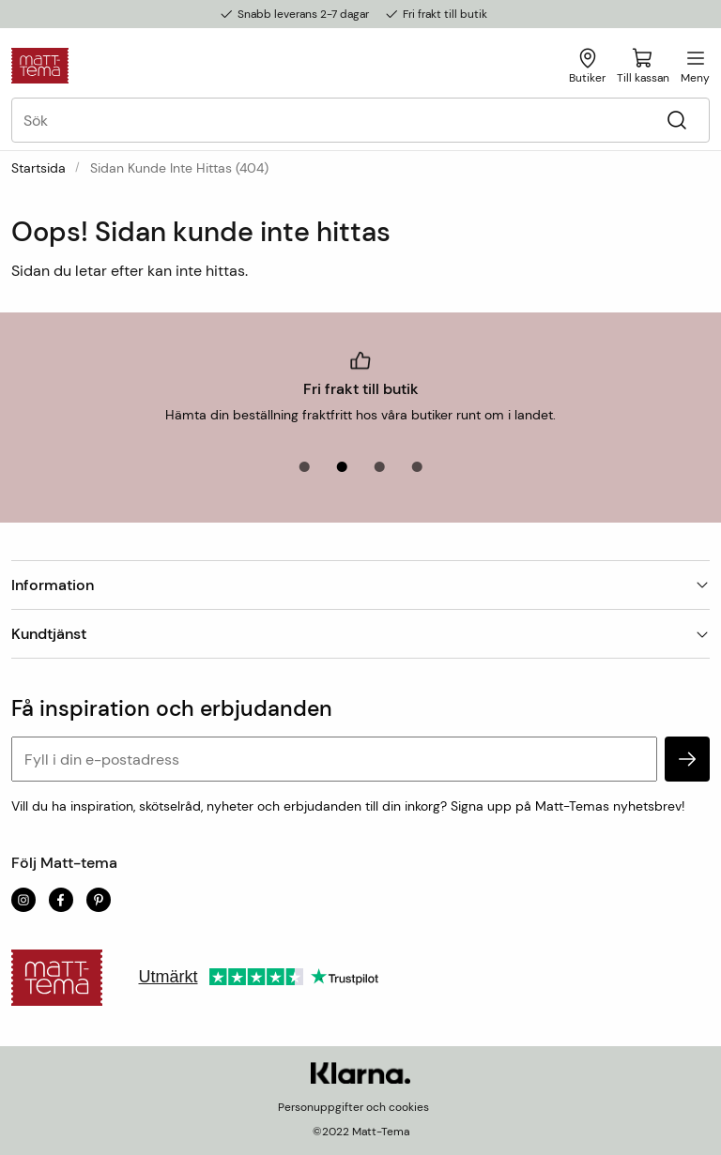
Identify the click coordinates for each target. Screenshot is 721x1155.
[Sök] (676, 121)
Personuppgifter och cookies (353, 1107)
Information (360, 585)
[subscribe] (687, 759)
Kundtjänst (360, 634)
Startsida (38, 168)
